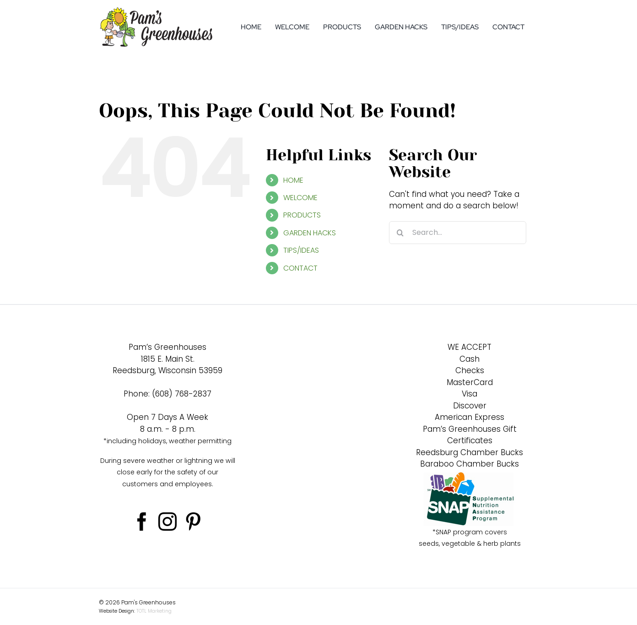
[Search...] (457, 232)
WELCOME (300, 197)
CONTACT (300, 268)
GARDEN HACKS (309, 233)
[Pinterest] (193, 521)
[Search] (400, 232)
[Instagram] (167, 521)
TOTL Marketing (154, 611)
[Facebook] (142, 521)
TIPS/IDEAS (301, 250)
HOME (293, 180)
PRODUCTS (302, 215)
